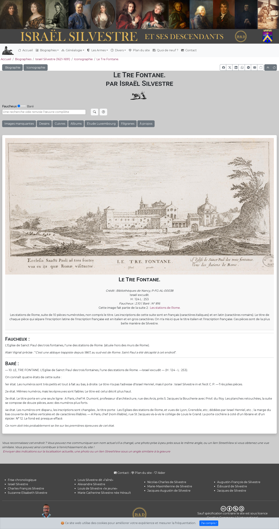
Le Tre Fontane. (107, 59)
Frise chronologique (22, 480)
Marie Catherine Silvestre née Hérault (104, 492)
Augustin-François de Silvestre (238, 482)
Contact (189, 50)
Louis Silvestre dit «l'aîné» (95, 480)
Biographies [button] (46, 50)
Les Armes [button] (96, 50)
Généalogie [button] (71, 50)
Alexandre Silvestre (91, 484)
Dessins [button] (44, 123)
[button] (223, 67)
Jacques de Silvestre (231, 490)
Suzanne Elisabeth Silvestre (27, 492)
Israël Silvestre (18, 484)
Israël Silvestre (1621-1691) (52, 59)
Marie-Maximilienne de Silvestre (169, 486)
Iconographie (83, 59)
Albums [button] (76, 123)
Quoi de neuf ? (165, 50)
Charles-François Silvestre (26, 488)
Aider (159, 473)
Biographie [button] (12, 67)
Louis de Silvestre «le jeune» (97, 488)
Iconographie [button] (35, 67)
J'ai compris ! (209, 523)
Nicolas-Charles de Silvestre (166, 482)
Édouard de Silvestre (232, 486)
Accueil (25, 50)
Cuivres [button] (60, 123)
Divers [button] (117, 50)
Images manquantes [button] (19, 123)
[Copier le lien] (260, 67)
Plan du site (139, 50)
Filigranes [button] (127, 123)
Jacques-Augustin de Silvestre (169, 490)
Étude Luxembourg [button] (101, 123)
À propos (146, 123)
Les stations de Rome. (165, 307)
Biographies (23, 59)
